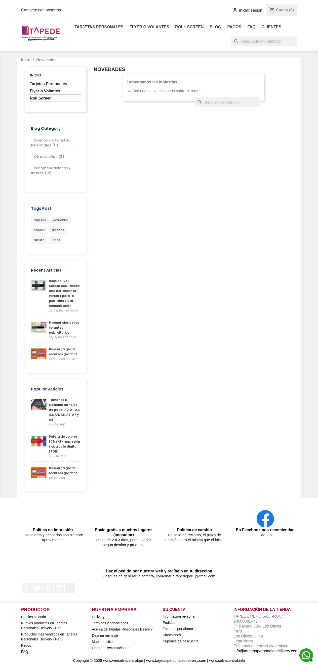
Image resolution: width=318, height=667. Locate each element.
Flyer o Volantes (149, 27)
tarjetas (40, 220)
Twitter (37, 588)
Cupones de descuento (181, 641)
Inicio (35, 75)
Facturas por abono (178, 629)
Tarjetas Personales (99, 27)
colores (39, 230)
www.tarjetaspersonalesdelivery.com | (177, 660)
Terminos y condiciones (110, 623)
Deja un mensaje (105, 635)
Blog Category (46, 128)
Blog (215, 27)
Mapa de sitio (102, 642)
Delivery (98, 617)
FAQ (251, 27)
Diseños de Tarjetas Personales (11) (50, 143)
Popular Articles (47, 389)
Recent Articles (46, 270)
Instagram (59, 588)
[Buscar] (264, 41)
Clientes (271, 27)
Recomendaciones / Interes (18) (51, 171)
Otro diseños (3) (49, 156)
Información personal (179, 616)
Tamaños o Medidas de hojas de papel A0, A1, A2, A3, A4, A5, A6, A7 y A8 (64, 410)
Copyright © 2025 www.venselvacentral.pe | (109, 660)
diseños (58, 230)
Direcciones (172, 635)
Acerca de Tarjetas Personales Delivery (122, 629)
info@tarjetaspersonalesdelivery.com (266, 651)
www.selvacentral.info (227, 660)
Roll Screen (189, 27)
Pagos (234, 27)
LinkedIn (70, 588)
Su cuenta (174, 609)
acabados (61, 220)
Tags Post (41, 208)
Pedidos (169, 623)
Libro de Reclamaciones (110, 648)
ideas (56, 240)
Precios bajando (33, 617)
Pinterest (48, 588)
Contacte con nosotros (41, 10)
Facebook (27, 588)
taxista (39, 240)
